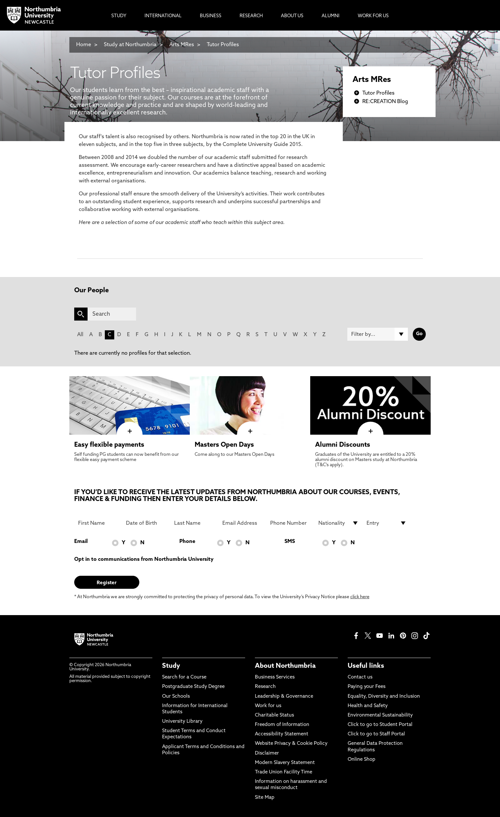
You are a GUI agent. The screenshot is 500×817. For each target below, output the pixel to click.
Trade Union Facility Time (283, 772)
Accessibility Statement (281, 734)
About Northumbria (285, 666)
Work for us (268, 706)
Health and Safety (368, 706)
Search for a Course (184, 677)
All (80, 334)
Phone (187, 541)
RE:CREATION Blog (385, 101)
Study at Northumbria (130, 44)
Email (81, 541)
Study (171, 666)
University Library (182, 721)
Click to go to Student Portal (380, 724)
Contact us (360, 677)
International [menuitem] (163, 16)
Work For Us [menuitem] (373, 16)
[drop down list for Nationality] (338, 523)
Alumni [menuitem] (331, 16)
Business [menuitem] (210, 16)
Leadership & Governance (284, 696)
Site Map (264, 797)
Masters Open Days (224, 445)
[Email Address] (242, 523)
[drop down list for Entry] (386, 523)
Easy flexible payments (109, 445)
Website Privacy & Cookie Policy (291, 743)
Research (265, 686)
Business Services (275, 677)
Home (83, 44)
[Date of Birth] (146, 523)
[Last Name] (194, 523)
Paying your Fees (366, 686)
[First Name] (98, 523)
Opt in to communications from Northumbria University (144, 559)
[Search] (112, 314)
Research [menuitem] (251, 16)
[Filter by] (377, 334)
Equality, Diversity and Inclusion (384, 696)
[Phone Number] (290, 523)
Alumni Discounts (342, 445)
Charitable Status (274, 715)
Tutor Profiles (223, 44)
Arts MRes (181, 44)
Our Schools (176, 696)
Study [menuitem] (118, 16)
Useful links (366, 666)
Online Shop (361, 759)
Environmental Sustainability (380, 715)
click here (359, 597)
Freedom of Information (282, 724)
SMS (290, 541)
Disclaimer (267, 753)
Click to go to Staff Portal (376, 734)
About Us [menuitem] (292, 16)
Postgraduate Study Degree (193, 686)
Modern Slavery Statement (285, 762)
